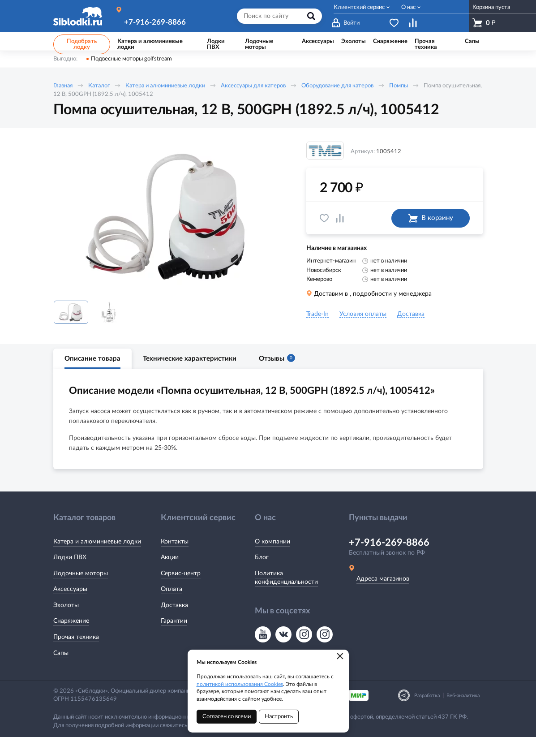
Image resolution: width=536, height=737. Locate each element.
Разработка (427, 695)
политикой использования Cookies (240, 684)
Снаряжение (71, 621)
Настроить (279, 717)
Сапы (61, 653)
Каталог (99, 86)
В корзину (430, 218)
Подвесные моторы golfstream (131, 59)
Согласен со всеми (226, 717)
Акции (170, 557)
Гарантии (174, 621)
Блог (262, 557)
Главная (63, 86)
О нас (408, 7)
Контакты (175, 542)
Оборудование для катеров (337, 86)
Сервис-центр (181, 573)
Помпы (398, 86)
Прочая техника (76, 637)
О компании (272, 542)
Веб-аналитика (463, 695)
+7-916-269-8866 (155, 22)
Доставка (174, 605)
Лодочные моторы (80, 573)
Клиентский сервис (359, 7)
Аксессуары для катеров (253, 86)
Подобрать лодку (82, 44)
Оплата (171, 589)
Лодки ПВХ (69, 557)
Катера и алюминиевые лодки (165, 86)
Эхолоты (66, 605)
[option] (167, 218)
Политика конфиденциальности (286, 578)
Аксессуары (70, 589)
